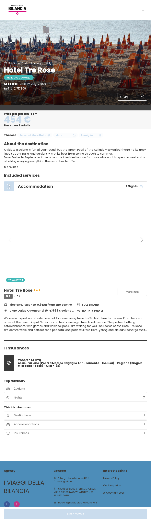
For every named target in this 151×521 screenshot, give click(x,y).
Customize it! (75, 514)
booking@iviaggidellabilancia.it (77, 502)
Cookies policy (112, 485)
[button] (10, 240)
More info (11, 167)
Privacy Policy (111, 478)
